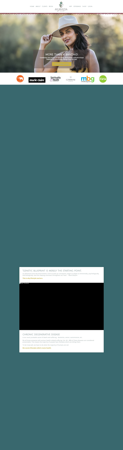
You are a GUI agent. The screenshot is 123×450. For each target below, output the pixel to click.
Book (51, 6)
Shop (84, 6)
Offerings (77, 6)
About (38, 6)
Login (90, 6)
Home (32, 6)
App (70, 6)
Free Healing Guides (62, 64)
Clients (44, 6)
